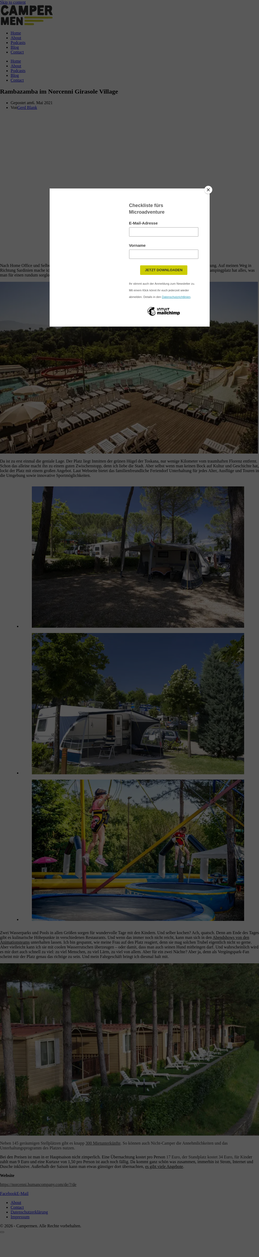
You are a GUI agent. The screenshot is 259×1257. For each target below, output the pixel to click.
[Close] (208, 190)
